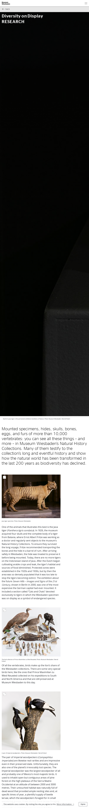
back (6, 9)
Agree (83, 804)
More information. (64, 804)
